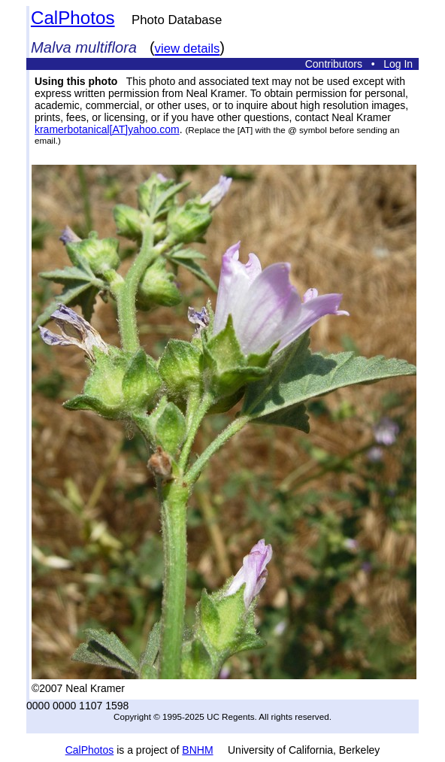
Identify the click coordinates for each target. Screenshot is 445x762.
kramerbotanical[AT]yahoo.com (107, 129)
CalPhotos (73, 18)
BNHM (197, 750)
